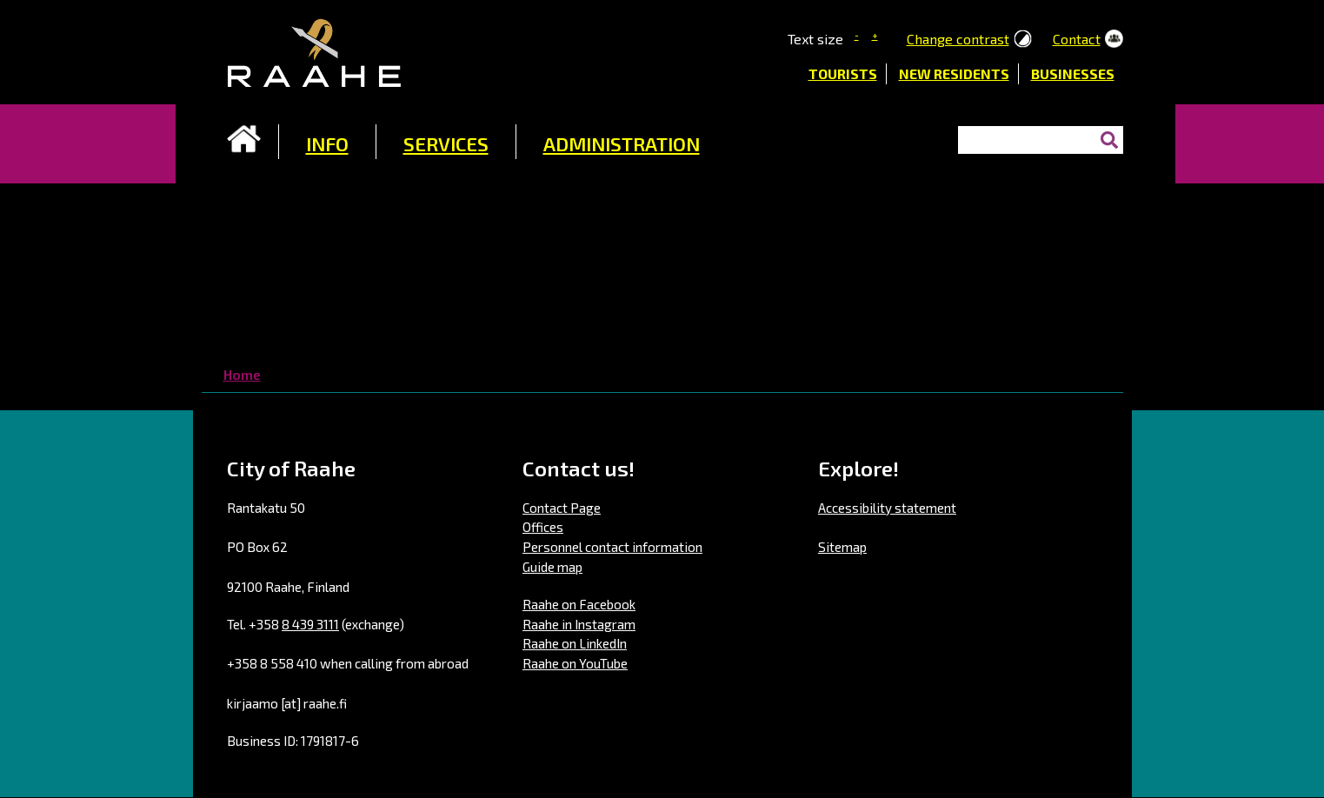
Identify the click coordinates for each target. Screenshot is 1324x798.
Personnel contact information (612, 547)
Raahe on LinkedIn (574, 643)
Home (242, 374)
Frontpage (244, 139)
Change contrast (958, 38)
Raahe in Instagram (578, 624)
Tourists (842, 73)
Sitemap (842, 547)
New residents (954, 73)
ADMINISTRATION (621, 143)
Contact (1077, 38)
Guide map (552, 567)
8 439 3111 (310, 624)
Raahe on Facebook (578, 604)
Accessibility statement (887, 507)
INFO (327, 143)
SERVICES (446, 143)
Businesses (1072, 73)
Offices (542, 527)
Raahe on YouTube (575, 663)
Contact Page (561, 507)
